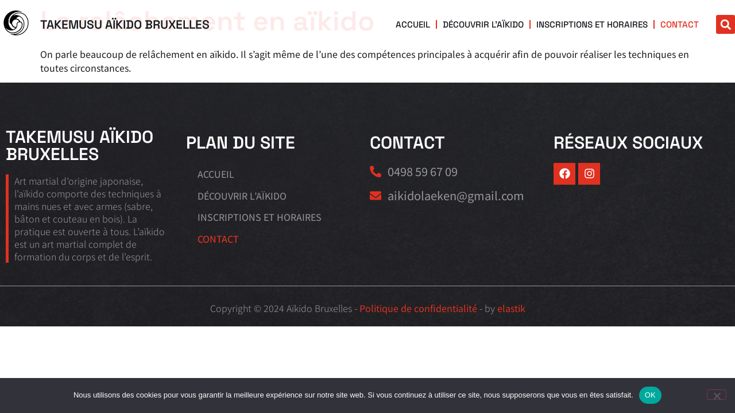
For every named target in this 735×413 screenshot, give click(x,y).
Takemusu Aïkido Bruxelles (125, 24)
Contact (680, 24)
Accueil (418, 24)
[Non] (716, 394)
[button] (725, 24)
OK (650, 395)
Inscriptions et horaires (593, 24)
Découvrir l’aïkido (487, 24)
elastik (511, 308)
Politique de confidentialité (418, 308)
